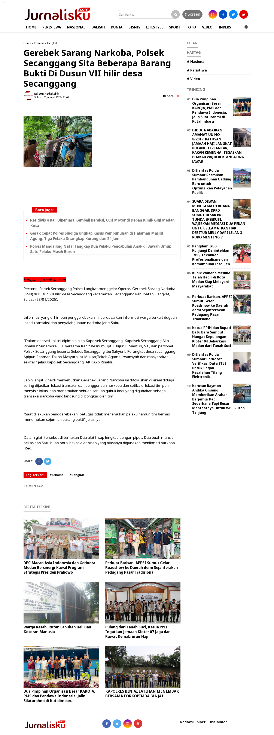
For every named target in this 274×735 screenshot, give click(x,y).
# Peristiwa (197, 70)
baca (168, 96)
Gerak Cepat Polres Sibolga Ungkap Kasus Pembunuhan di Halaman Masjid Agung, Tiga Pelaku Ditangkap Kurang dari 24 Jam (96, 236)
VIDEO (207, 27)
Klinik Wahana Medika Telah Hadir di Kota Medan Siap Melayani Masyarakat (211, 280)
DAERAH (98, 27)
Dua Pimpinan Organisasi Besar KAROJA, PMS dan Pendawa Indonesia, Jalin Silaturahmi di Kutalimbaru (59, 696)
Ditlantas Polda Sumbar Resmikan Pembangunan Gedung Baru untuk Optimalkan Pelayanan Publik (212, 181)
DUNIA (116, 27)
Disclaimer (217, 722)
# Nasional (196, 61)
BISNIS (134, 27)
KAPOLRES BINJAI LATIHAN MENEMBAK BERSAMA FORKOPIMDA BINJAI (142, 693)
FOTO (191, 27)
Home (27, 43)
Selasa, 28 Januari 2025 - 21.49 (51, 97)
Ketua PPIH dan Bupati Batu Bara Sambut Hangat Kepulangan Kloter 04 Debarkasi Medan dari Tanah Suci (211, 336)
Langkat (52, 43)
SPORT (174, 27)
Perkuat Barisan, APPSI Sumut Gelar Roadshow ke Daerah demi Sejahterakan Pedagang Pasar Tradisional (141, 567)
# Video (193, 78)
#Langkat (77, 475)
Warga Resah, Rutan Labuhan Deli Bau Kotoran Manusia (57, 629)
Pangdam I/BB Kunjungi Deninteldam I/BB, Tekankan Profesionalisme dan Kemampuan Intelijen (211, 255)
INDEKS (225, 27)
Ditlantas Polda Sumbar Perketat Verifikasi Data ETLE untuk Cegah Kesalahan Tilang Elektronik (209, 365)
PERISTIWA (51, 27)
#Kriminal (57, 475)
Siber (201, 722)
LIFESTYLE (154, 27)
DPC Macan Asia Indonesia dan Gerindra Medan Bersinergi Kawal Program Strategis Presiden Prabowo (59, 567)
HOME (31, 27)
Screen (192, 14)
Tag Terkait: (35, 475)
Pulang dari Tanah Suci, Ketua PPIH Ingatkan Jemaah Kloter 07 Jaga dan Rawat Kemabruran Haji (138, 632)
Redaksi (187, 722)
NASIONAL (76, 27)
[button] (246, 25)
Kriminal (39, 43)
